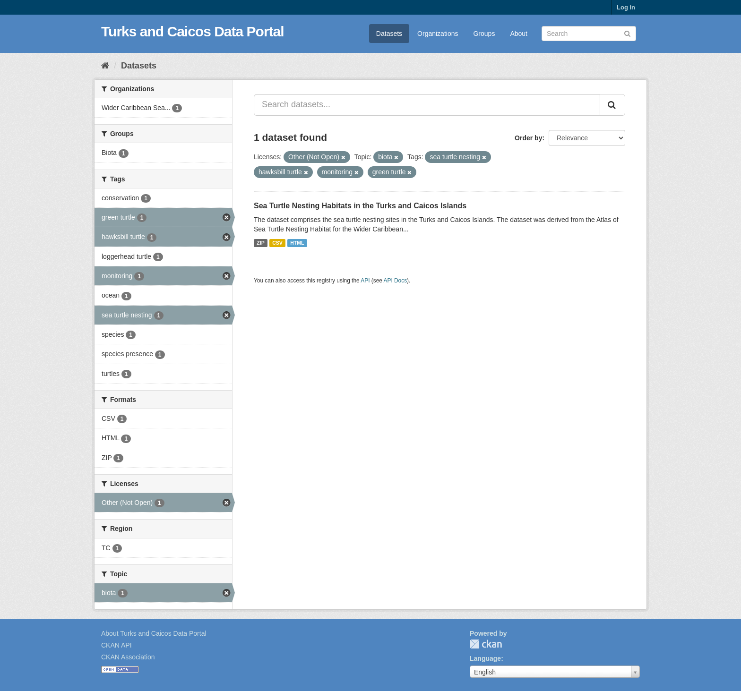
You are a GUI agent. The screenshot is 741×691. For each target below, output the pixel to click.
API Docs (395, 280)
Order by (528, 138)
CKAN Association (128, 657)
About (518, 33)
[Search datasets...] (427, 105)
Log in (626, 7)
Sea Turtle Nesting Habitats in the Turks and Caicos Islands (360, 206)
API (365, 280)
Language (485, 658)
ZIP (260, 243)
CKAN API (116, 645)
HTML (297, 243)
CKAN (486, 644)
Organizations (437, 33)
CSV (277, 243)
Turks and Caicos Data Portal (192, 31)
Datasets (389, 33)
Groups (484, 33)
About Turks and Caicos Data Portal (154, 633)
